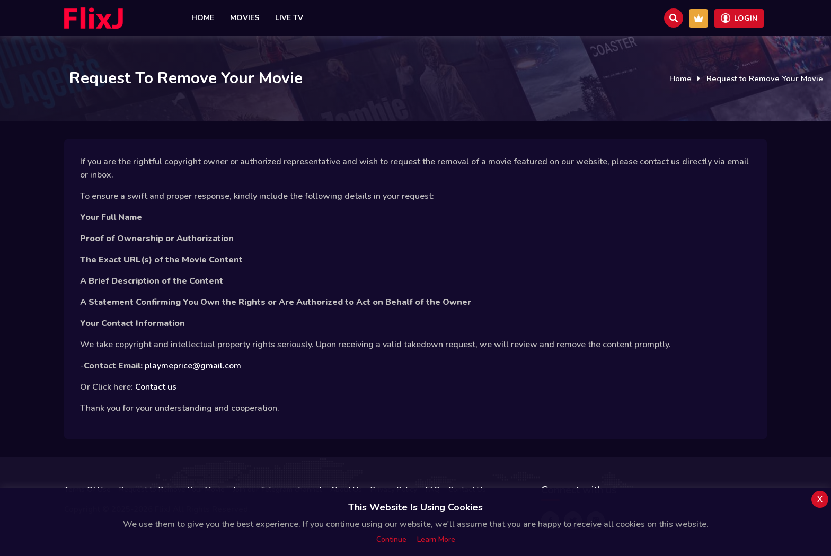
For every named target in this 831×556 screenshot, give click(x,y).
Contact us (155, 387)
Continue (391, 539)
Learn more (436, 539)
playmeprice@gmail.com (193, 366)
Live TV (289, 18)
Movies (244, 18)
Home (202, 18)
